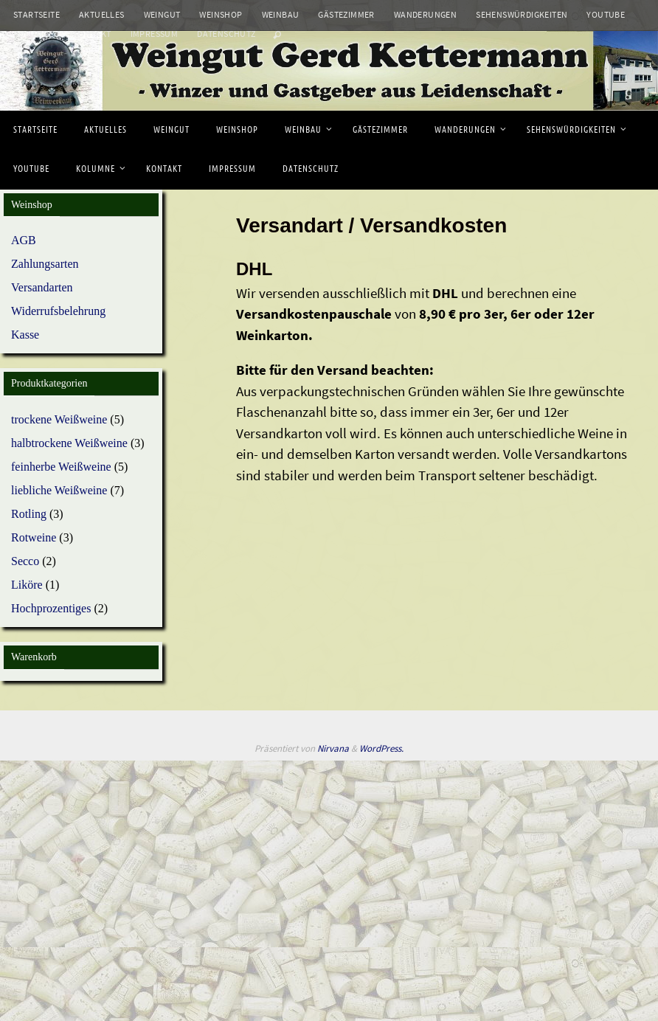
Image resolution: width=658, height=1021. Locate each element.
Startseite (36, 14)
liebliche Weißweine (59, 490)
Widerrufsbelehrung (58, 311)
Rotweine (33, 537)
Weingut (162, 14)
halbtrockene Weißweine (69, 443)
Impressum (155, 33)
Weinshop (220, 14)
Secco (25, 561)
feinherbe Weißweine (61, 466)
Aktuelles (102, 14)
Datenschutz (226, 33)
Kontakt (92, 33)
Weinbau (280, 14)
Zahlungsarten (45, 263)
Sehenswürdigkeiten (521, 14)
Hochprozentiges (51, 608)
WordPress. (381, 748)
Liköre (27, 584)
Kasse (25, 334)
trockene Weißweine (59, 419)
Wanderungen (425, 14)
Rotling (28, 514)
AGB (23, 240)
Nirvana (333, 748)
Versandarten (42, 287)
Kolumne (33, 33)
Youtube (605, 14)
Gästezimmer (346, 14)
